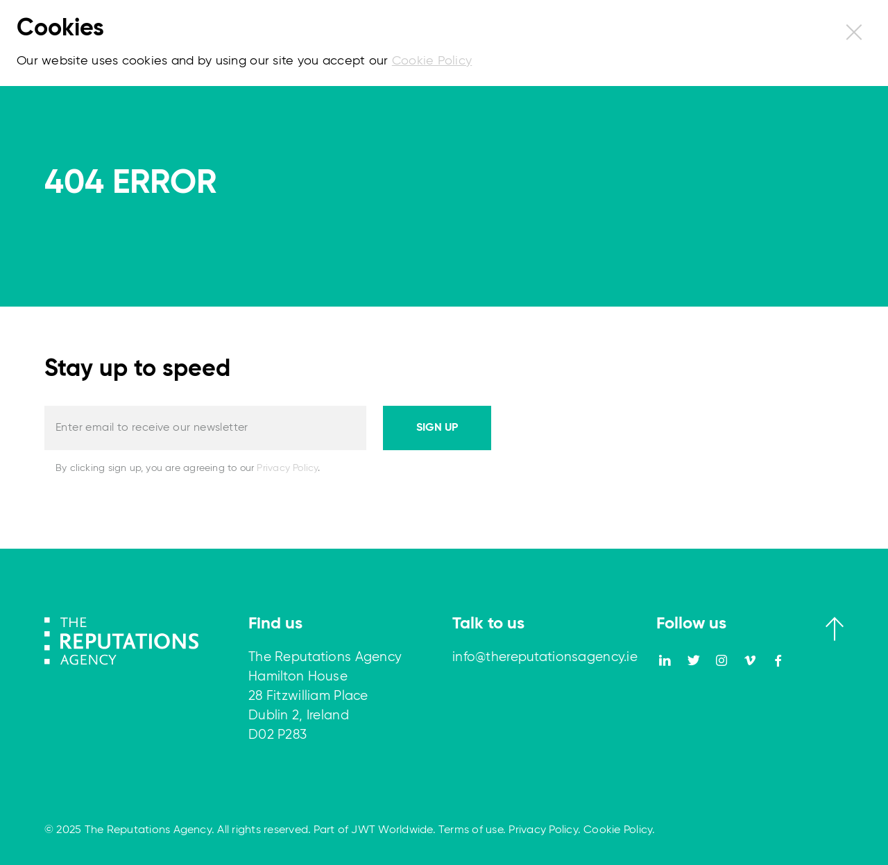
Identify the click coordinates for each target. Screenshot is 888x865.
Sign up (437, 428)
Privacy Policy (287, 468)
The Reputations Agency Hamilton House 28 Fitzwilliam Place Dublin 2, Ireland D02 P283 (325, 696)
